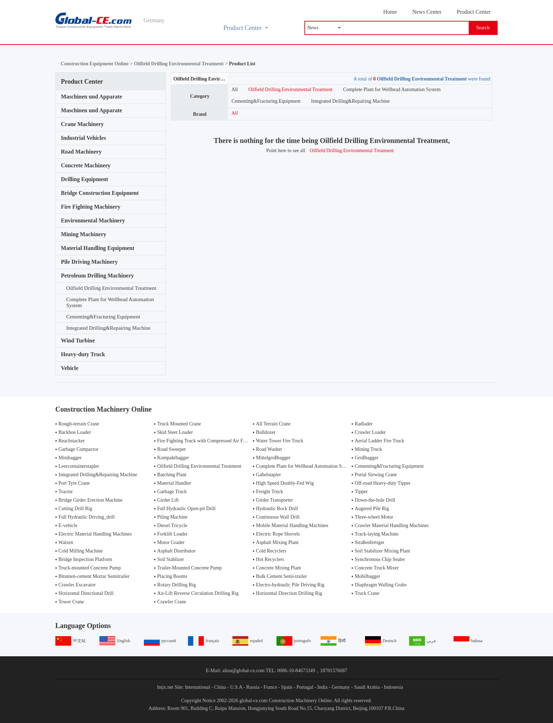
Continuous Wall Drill (278, 517)
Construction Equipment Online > (97, 63)
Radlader (364, 423)
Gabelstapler (268, 474)
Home (390, 12)
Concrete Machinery (86, 165)
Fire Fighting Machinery (91, 207)
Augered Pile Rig (372, 508)
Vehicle (69, 368)
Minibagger (70, 457)
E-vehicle (68, 525)
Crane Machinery (82, 124)
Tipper (361, 491)
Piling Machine (172, 517)
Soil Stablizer (170, 559)
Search (483, 27)
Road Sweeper (171, 449)
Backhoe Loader (75, 432)
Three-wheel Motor (374, 517)
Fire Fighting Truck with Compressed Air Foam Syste (210, 440)
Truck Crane (367, 593)
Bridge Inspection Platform (85, 559)
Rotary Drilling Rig (176, 584)
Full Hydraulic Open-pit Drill (186, 508)
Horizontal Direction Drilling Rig (289, 593)
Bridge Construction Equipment (100, 193)
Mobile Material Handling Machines (292, 525)
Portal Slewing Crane (376, 474)
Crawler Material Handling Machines (392, 525)
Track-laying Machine (377, 534)
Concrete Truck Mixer (377, 567)
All (234, 89)
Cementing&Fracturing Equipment (103, 316)
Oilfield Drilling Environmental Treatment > (181, 63)
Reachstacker (72, 440)
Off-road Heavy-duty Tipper (383, 483)
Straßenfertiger (369, 542)
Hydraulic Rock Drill (277, 508)
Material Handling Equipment (97, 248)
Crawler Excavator (77, 584)
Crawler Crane (171, 601)
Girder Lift (168, 500)
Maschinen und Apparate (91, 97)
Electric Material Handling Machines (95, 534)
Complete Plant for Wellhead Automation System (110, 302)
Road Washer (269, 449)
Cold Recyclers (271, 551)
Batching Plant (172, 474)
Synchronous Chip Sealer (380, 559)
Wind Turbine (78, 340)
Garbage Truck (172, 491)
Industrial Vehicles (83, 138)
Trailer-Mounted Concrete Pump (189, 567)
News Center (427, 12)
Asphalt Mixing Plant (277, 542)
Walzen (66, 542)
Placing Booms (172, 576)
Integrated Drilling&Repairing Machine (108, 328)
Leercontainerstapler (79, 466)
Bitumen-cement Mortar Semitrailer (94, 576)
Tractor (66, 491)
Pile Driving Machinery (89, 262)
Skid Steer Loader (175, 432)
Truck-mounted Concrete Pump (90, 567)
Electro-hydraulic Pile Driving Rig (290, 584)
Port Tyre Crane (74, 483)
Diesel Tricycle (172, 525)
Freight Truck (269, 491)
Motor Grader (170, 542)
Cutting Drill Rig (75, 508)
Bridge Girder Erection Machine (91, 500)
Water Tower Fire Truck (279, 440)
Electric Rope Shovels (278, 534)
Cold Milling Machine (81, 551)
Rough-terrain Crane (79, 423)
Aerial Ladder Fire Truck (379, 440)
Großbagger (366, 457)
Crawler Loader (370, 432)
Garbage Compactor (78, 449)
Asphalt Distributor (176, 551)
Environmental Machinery (93, 220)
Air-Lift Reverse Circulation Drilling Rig (198, 593)
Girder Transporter (274, 500)
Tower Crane (71, 601)
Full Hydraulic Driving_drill (87, 517)
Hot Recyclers (270, 559)
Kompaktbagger (173, 457)
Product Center (474, 12)
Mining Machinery (83, 234)
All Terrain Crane (273, 423)
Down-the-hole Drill (375, 500)
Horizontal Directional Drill (86, 593)
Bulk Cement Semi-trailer (281, 576)
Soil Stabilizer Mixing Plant (382, 551)
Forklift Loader (172, 534)
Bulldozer (265, 432)
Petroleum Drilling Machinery (97, 276)
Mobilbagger (367, 576)
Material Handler (174, 483)
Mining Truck (368, 449)
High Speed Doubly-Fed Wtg (285, 483)
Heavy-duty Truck (83, 354)
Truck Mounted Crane (179, 423)
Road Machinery (81, 152)
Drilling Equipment (84, 179)
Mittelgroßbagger (273, 457)
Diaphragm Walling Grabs (381, 584)
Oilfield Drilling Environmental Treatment (111, 288)
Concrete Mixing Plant (278, 567)
